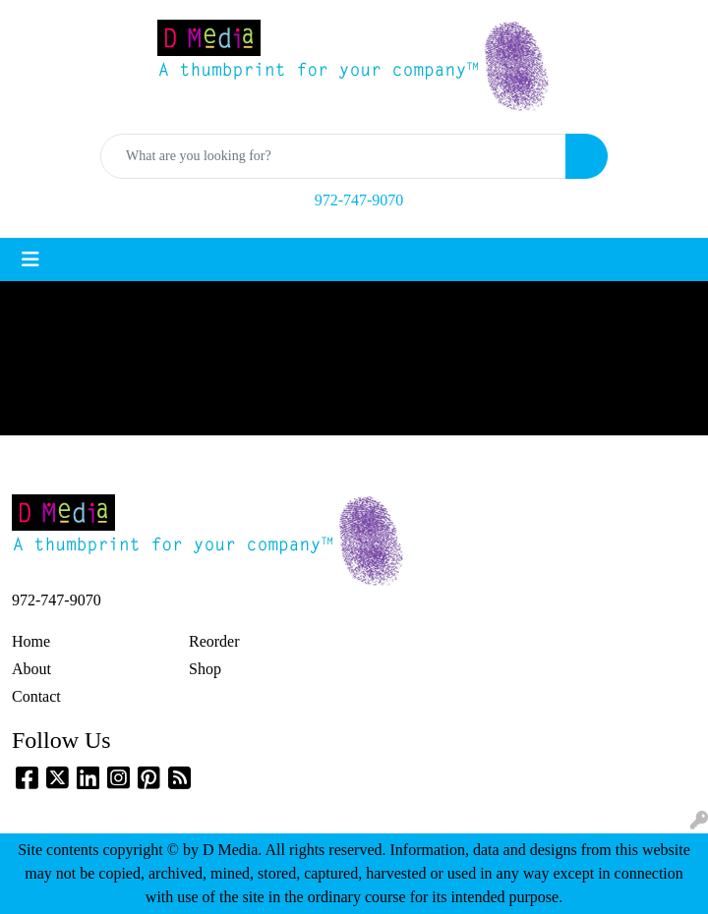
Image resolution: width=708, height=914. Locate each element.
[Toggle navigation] (30, 259)
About (31, 668)
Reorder (214, 641)
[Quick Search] (333, 156)
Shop (205, 668)
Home (31, 641)
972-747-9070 (359, 200)
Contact (36, 696)
